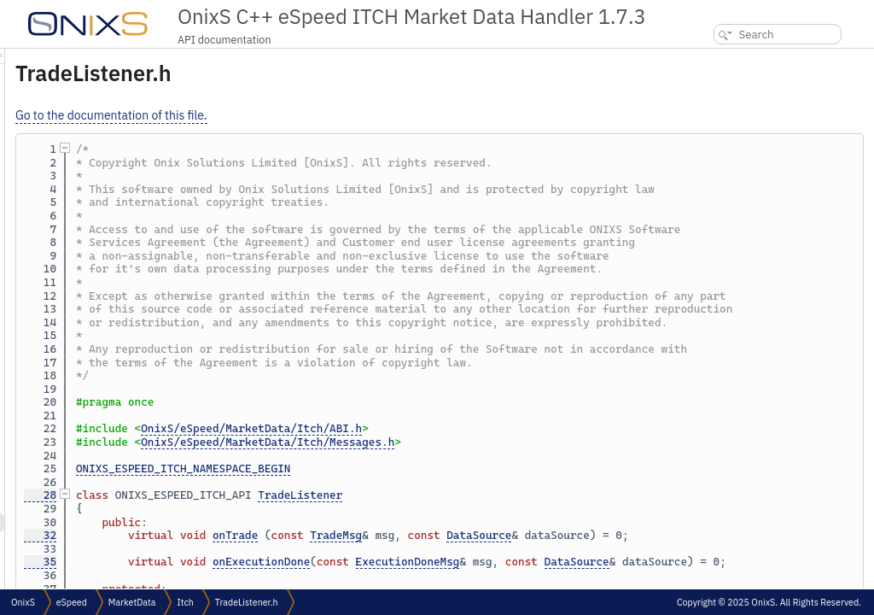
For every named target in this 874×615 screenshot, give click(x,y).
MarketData (132, 602)
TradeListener (513, 575)
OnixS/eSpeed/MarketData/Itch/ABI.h (464, 508)
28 (253, 575)
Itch (185, 602)
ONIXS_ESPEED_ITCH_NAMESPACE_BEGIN (396, 548)
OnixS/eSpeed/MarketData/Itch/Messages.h (481, 522)
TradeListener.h (246, 602)
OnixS (23, 602)
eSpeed (71, 602)
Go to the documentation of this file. (325, 115)
